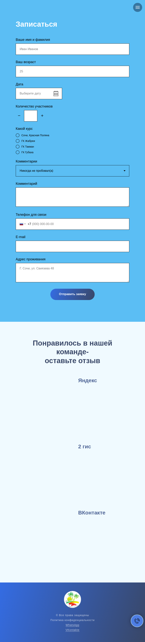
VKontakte (72, 629)
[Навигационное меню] (138, 7)
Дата (19, 84)
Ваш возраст (26, 62)
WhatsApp (73, 625)
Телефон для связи (31, 215)
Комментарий (26, 184)
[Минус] (19, 116)
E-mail (20, 237)
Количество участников (34, 106)
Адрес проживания (30, 259)
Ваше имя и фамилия (33, 40)
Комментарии (26, 161)
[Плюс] (42, 116)
